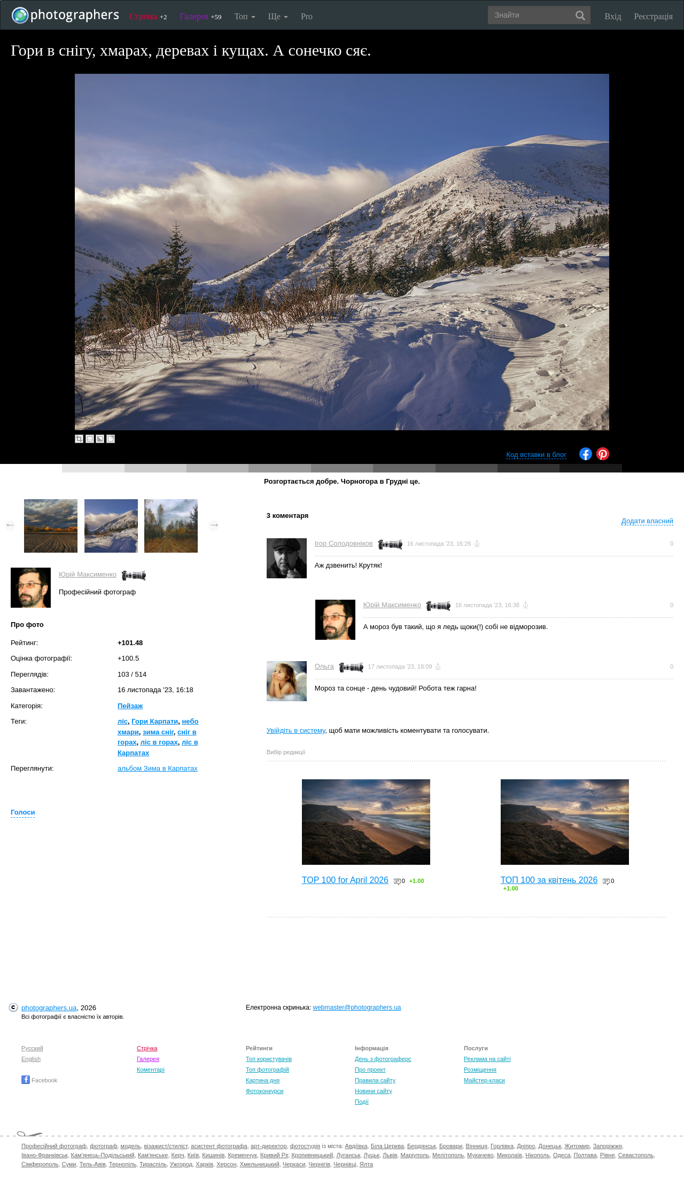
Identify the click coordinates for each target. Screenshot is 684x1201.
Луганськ (348, 1155)
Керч (178, 1155)
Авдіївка (356, 1146)
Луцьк (371, 1155)
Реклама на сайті (487, 1059)
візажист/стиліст (165, 1146)
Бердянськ (421, 1146)
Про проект (370, 1069)
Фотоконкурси (264, 1091)
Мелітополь (448, 1155)
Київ (193, 1155)
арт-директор (269, 1146)
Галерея (201, 16)
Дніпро (526, 1146)
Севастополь (636, 1155)
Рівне (607, 1155)
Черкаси (294, 1164)
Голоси (23, 812)
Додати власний (647, 521)
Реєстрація (653, 16)
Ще (278, 16)
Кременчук (242, 1155)
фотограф (103, 1146)
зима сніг (158, 732)
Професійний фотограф (54, 1146)
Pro (307, 16)
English (31, 1059)
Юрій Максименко (87, 574)
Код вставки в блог (536, 455)
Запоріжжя (607, 1146)
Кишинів (213, 1155)
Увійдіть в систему (296, 730)
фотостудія (305, 1146)
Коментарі (151, 1069)
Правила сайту (375, 1080)
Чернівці (344, 1164)
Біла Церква (387, 1146)
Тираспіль (153, 1164)
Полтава (584, 1155)
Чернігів (319, 1164)
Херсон (226, 1164)
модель (131, 1146)
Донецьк (549, 1146)
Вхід (613, 16)
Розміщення (480, 1069)
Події (362, 1101)
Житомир (576, 1146)
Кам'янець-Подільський (103, 1155)
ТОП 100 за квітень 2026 (549, 880)
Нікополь (537, 1155)
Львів (390, 1155)
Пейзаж (130, 706)
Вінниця (476, 1146)
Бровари (451, 1146)
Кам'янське (153, 1155)
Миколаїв (510, 1155)
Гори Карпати (154, 721)
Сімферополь (39, 1164)
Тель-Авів (93, 1164)
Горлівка (502, 1146)
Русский (32, 1048)
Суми (68, 1164)
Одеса (561, 1155)
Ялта (366, 1164)
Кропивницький (312, 1155)
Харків (204, 1164)
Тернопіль (122, 1164)
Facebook (39, 1080)
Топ (244, 16)
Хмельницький (259, 1164)
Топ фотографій (267, 1069)
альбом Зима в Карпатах (158, 768)
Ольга (324, 666)
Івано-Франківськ (44, 1155)
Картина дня (262, 1080)
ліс (123, 721)
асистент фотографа (219, 1146)
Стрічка (148, 16)
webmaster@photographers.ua (357, 1007)
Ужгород (181, 1164)
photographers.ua (48, 1008)
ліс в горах (159, 742)
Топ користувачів (269, 1059)
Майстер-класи (484, 1080)
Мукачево (480, 1155)
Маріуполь (414, 1155)
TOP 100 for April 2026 (345, 880)
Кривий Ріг (274, 1155)
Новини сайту (373, 1091)
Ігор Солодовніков (344, 543)
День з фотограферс (383, 1059)
